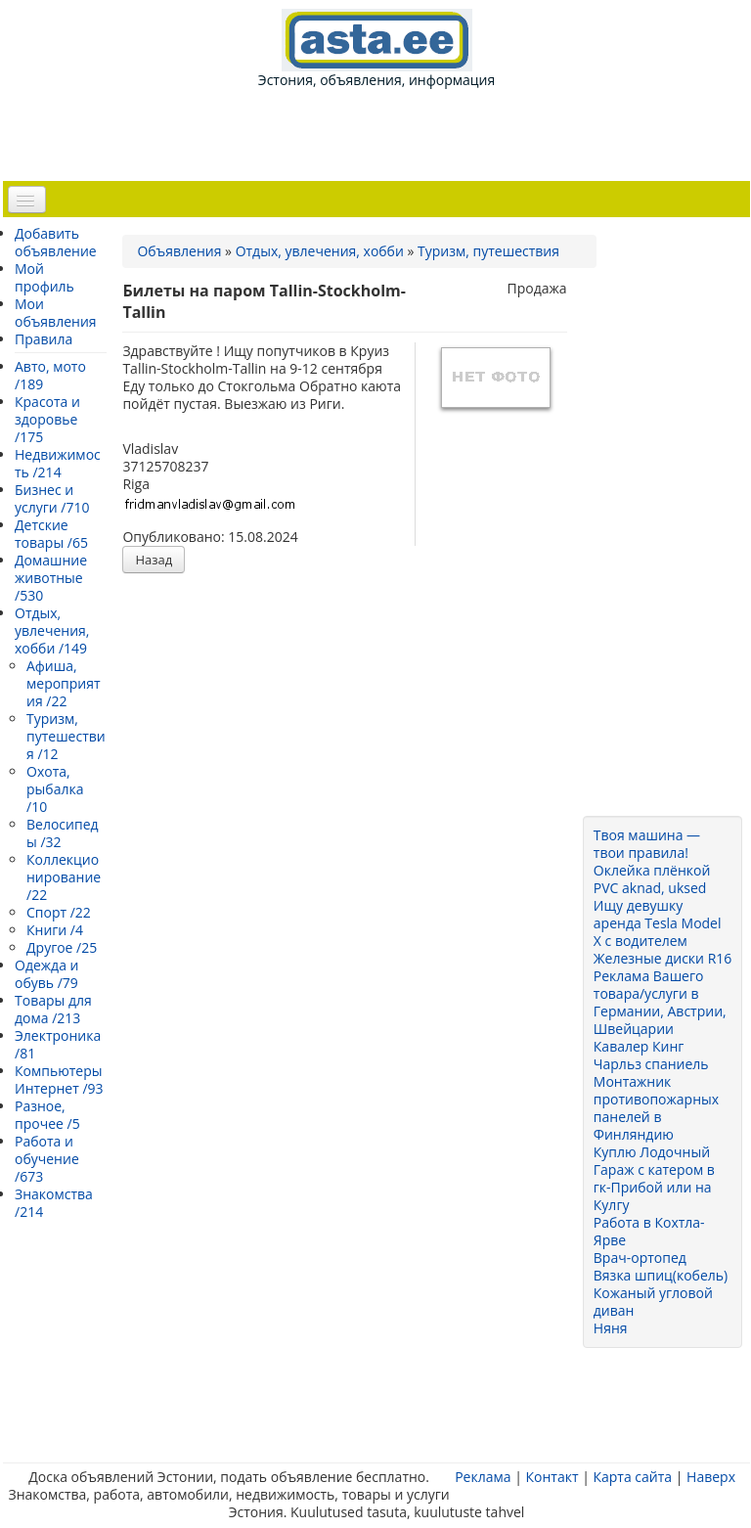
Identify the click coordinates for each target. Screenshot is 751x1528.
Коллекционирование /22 (63, 877)
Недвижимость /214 (58, 463)
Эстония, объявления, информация (376, 49)
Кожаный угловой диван (653, 1301)
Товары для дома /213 (53, 1009)
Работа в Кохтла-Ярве (649, 1231)
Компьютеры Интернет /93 (59, 1079)
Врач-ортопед (640, 1257)
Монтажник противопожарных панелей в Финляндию (656, 1108)
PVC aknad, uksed (650, 887)
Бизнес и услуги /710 (52, 498)
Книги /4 (54, 930)
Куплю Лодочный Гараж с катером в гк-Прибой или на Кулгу (654, 1178)
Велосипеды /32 (62, 833)
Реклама (482, 1476)
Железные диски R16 (662, 958)
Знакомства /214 (54, 1203)
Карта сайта (632, 1476)
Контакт (551, 1476)
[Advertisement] (380, 133)
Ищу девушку (639, 905)
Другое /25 (61, 947)
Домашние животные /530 (51, 578)
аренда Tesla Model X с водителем (658, 932)
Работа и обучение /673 (47, 1159)
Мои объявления (56, 312)
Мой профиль (44, 277)
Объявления (179, 251)
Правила (43, 339)
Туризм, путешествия (488, 251)
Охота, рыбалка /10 (54, 789)
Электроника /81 (58, 1044)
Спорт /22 (58, 912)
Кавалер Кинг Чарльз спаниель (651, 1055)
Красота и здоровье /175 (47, 419)
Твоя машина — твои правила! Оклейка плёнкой (652, 852)
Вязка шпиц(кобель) (661, 1275)
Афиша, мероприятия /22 (63, 683)
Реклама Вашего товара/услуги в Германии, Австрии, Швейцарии (660, 1002)
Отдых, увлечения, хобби (320, 251)
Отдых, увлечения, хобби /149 (52, 630)
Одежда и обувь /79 (46, 974)
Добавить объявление (56, 242)
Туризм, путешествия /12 (66, 736)
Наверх (710, 1476)
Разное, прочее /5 (47, 1115)
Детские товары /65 (51, 534)
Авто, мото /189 (50, 375)
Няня (611, 1328)
